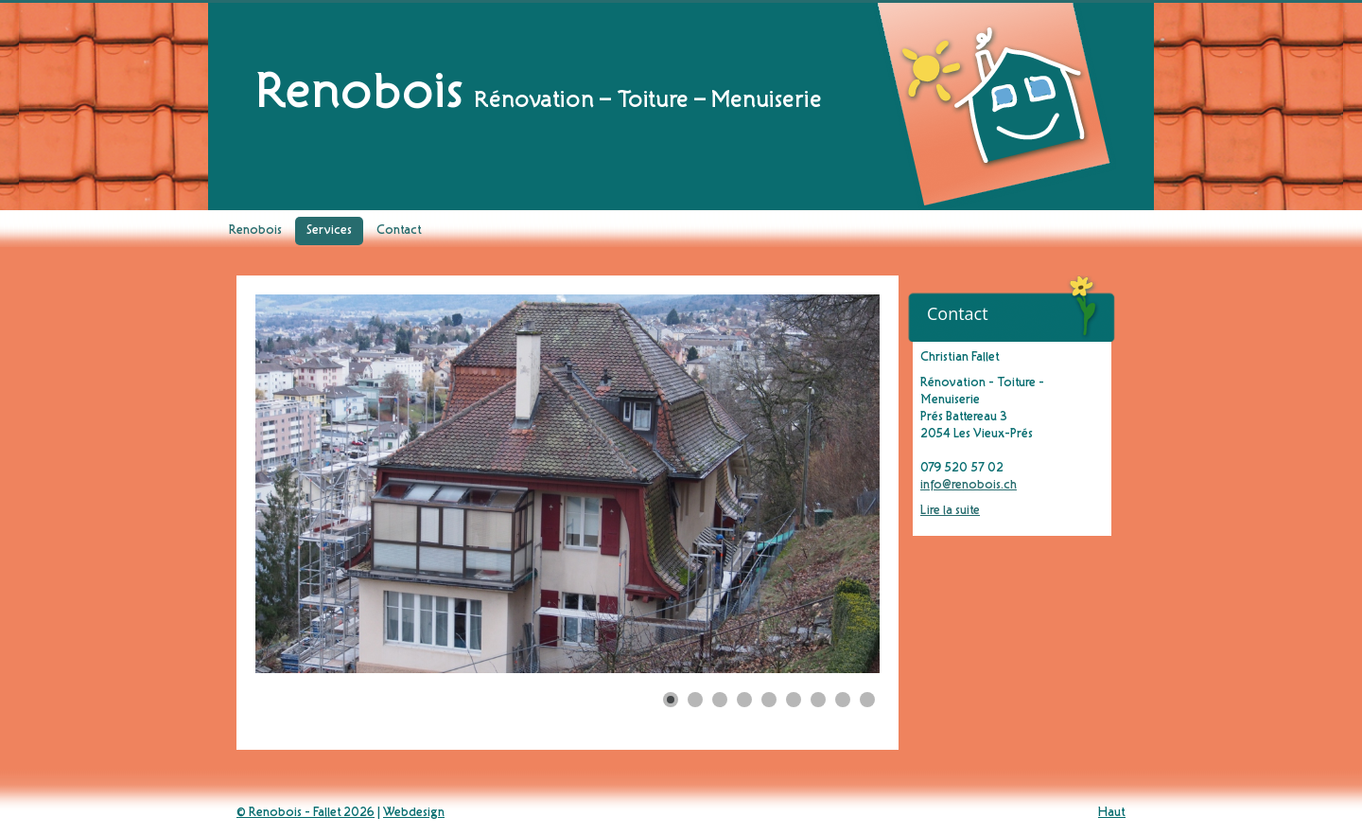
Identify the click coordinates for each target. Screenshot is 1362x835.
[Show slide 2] (695, 699)
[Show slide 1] (670, 699)
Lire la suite (950, 511)
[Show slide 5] (769, 699)
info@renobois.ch (968, 485)
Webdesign (414, 813)
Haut (1112, 813)
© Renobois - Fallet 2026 (305, 813)
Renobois (255, 231)
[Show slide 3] (719, 699)
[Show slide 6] (793, 699)
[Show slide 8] (842, 699)
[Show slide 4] (744, 699)
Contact (399, 231)
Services (329, 231)
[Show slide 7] (818, 699)
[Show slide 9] (867, 699)
